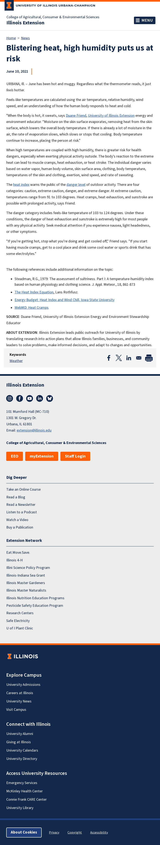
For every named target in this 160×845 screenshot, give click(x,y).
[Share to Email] (139, 358)
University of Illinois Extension (111, 115)
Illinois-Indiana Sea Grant (25, 575)
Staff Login (75, 456)
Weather (16, 361)
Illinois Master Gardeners (25, 583)
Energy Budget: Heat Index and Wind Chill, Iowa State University (64, 300)
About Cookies (24, 832)
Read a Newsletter (20, 504)
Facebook (19, 398)
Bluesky (49, 398)
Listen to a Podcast (21, 512)
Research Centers (20, 613)
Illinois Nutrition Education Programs (35, 598)
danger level (75, 184)
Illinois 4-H (14, 560)
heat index (21, 184)
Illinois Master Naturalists (26, 590)
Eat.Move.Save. (18, 552)
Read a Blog (15, 497)
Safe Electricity (18, 620)
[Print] (149, 358)
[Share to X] (119, 358)
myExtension (42, 456)
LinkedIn (39, 398)
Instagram (9, 398)
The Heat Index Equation (34, 292)
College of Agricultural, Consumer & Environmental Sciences (52, 17)
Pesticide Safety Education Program (34, 605)
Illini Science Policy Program (28, 567)
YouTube (29, 398)
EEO (14, 456)
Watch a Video (17, 519)
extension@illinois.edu (34, 430)
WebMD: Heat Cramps (32, 307)
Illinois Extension (25, 23)
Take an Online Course (23, 489)
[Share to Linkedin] (129, 358)
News (25, 38)
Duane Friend (76, 115)
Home (11, 38)
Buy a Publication (19, 527)
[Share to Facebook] (109, 358)
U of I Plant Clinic (19, 628)
